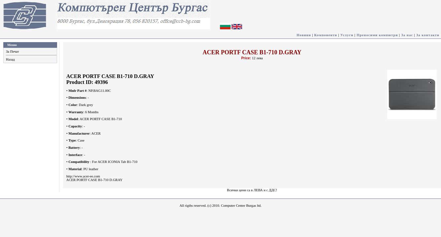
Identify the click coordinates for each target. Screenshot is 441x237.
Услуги (347, 35)
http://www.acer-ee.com (83, 176)
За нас (407, 35)
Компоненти (325, 35)
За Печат (12, 51)
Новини (304, 35)
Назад (10, 59)
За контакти (427, 35)
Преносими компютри (377, 35)
